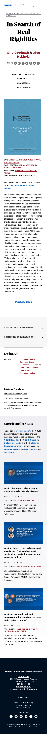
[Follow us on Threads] (26, 716)
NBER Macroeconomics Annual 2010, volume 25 (23, 14)
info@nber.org (23, 687)
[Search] (32, 6)
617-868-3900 (23, 684)
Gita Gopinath (18, 52)
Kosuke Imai (35, 567)
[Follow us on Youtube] (35, 716)
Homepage (23, 697)
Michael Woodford (13, 168)
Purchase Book (23, 302)
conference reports (13, 449)
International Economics (30, 365)
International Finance (29, 368)
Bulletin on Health (12, 443)
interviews (9, 452)
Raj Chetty (22, 567)
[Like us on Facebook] (30, 716)
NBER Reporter (11, 440)
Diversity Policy (23, 705)
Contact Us (23, 676)
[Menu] (40, 6)
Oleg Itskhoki (23, 629)
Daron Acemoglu (27, 165)
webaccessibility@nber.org (23, 689)
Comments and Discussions (19, 336)
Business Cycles (27, 362)
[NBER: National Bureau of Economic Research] (14, 6)
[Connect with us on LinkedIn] (16, 716)
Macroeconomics (27, 359)
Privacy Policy (23, 708)
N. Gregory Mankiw (24, 501)
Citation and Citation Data (19, 327)
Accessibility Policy (23, 703)
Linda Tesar (21, 631)
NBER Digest (29, 440)
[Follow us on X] (11, 716)
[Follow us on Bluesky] (21, 716)
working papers (23, 431)
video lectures (30, 449)
